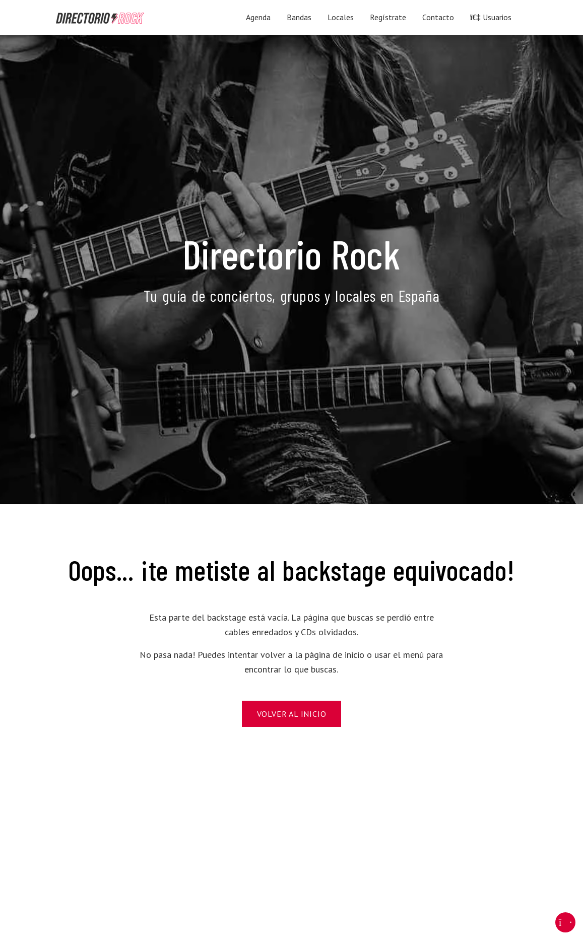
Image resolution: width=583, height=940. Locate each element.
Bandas (299, 17)
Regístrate (388, 17)
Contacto (438, 17)
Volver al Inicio (292, 714)
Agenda (258, 17)
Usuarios (490, 17)
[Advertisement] (292, 845)
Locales (341, 17)
